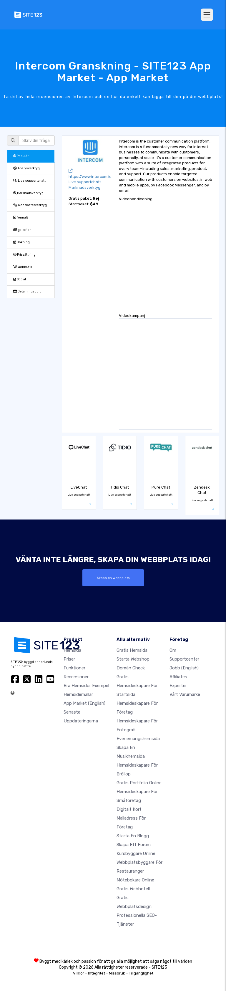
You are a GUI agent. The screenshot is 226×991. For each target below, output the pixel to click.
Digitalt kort (129, 809)
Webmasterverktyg (30, 205)
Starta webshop (133, 659)
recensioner (76, 676)
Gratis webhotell (133, 888)
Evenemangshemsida (138, 738)
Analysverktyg (26, 168)
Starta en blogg (133, 835)
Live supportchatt (29, 181)
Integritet (96, 973)
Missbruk (117, 973)
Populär (21, 156)
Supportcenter (184, 659)
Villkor (78, 973)
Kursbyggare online (136, 853)
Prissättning (24, 255)
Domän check (131, 668)
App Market (84, 703)
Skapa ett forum (134, 844)
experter (178, 685)
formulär (21, 217)
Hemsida (72, 650)
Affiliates (178, 676)
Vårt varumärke (185, 694)
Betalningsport (27, 291)
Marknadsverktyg (28, 193)
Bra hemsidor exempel (86, 685)
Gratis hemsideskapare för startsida (137, 685)
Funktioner (74, 668)
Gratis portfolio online (139, 782)
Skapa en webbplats (113, 578)
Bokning (21, 242)
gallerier (22, 230)
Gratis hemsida (132, 650)
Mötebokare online (135, 880)
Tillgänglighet (141, 973)
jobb (184, 668)
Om (173, 650)
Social (19, 279)
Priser (69, 659)
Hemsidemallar (78, 694)
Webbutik (22, 267)
